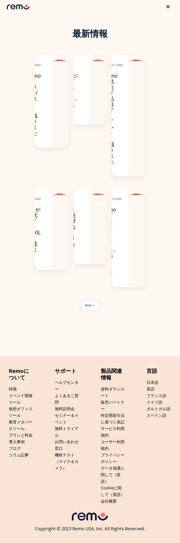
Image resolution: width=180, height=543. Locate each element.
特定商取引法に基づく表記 (113, 419)
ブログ (15, 448)
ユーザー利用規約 (113, 445)
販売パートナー (113, 405)
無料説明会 (65, 408)
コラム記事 (19, 454)
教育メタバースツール (21, 425)
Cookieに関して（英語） (113, 491)
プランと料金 (21, 435)
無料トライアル (67, 432)
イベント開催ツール (21, 399)
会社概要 (109, 501)
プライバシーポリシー (113, 458)
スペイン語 (156, 415)
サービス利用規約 (113, 432)
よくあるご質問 (67, 399)
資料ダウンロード (113, 392)
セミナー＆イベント (67, 419)
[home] (18, 7)
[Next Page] (90, 305)
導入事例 (17, 441)
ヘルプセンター (67, 386)
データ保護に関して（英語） (113, 474)
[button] (168, 6)
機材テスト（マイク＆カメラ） (67, 461)
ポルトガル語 (158, 408)
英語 (150, 389)
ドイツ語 (154, 402)
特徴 (13, 389)
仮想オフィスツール (21, 412)
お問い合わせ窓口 (67, 445)
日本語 (152, 382)
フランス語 (156, 395)
